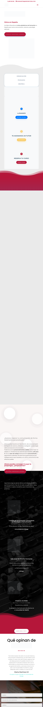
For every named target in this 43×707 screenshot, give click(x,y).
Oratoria (21, 84)
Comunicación (21, 76)
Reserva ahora (21, 162)
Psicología (21, 80)
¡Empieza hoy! (21, 631)
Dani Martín (21, 139)
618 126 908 (11, 1)
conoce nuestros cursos (15, 34)
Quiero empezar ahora (15, 471)
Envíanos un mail (21, 117)
